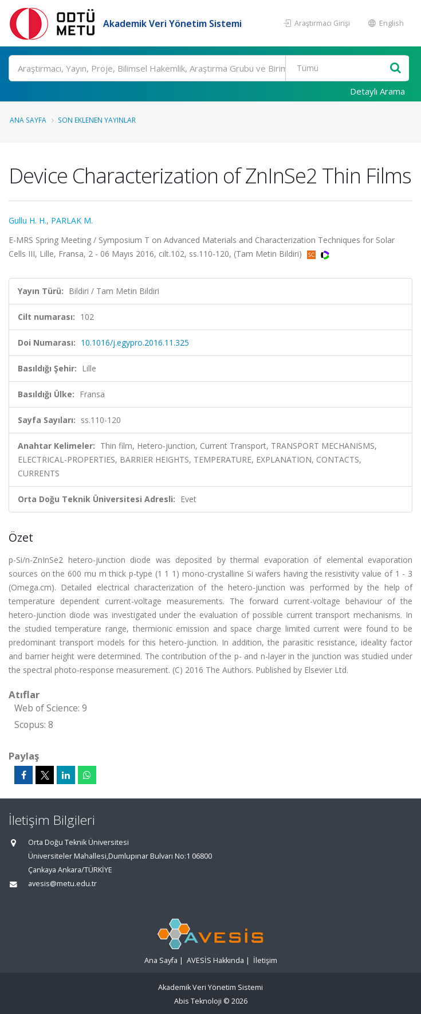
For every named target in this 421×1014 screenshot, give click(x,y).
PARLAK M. (72, 220)
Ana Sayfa (28, 119)
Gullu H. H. (27, 220)
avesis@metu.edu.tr (62, 883)
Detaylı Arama (377, 91)
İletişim (265, 960)
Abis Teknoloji (198, 1001)
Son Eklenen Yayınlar (97, 119)
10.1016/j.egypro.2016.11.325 (135, 342)
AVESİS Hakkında (215, 960)
